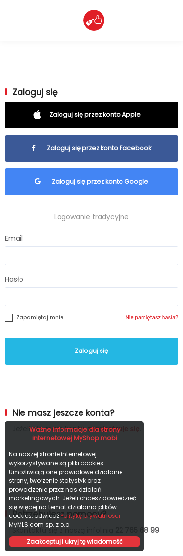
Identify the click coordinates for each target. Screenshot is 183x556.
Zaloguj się (91, 351)
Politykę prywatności (90, 516)
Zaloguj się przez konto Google (91, 181)
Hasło (14, 279)
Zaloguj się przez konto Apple (92, 114)
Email (14, 238)
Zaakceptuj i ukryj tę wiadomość (74, 541)
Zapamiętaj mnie (39, 317)
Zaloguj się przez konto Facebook (91, 148)
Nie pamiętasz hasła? (151, 317)
